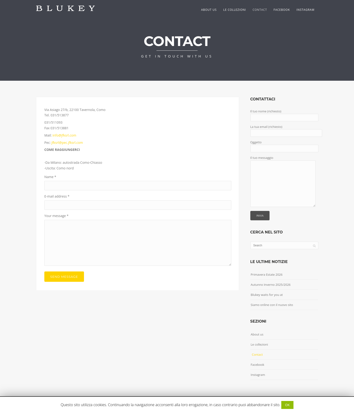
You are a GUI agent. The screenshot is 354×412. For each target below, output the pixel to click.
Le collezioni (234, 10)
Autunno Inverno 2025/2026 (271, 284)
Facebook (282, 10)
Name (50, 177)
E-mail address (56, 196)
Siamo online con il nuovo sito (272, 305)
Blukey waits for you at (267, 295)
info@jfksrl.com (64, 135)
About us (209, 10)
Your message (56, 216)
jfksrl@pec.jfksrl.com (67, 142)
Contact (260, 10)
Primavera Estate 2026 (267, 274)
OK (287, 405)
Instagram (306, 10)
